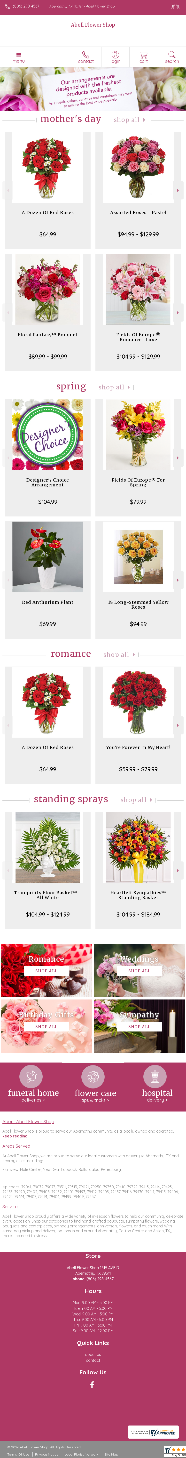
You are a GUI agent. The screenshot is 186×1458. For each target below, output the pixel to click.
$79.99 (138, 501)
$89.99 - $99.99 (48, 356)
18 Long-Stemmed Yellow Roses (138, 604)
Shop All (127, 120)
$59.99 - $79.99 (138, 769)
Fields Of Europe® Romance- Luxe (138, 337)
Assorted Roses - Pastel (138, 212)
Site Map (111, 1454)
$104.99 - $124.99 (48, 914)
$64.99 (47, 234)
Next (178, 190)
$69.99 (47, 624)
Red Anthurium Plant (48, 602)
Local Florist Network (81, 1454)
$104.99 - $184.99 (138, 914)
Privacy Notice (46, 1454)
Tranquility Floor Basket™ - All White (47, 895)
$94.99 (138, 624)
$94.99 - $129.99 (138, 234)
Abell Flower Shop (93, 25)
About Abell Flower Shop (28, 1121)
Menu (19, 61)
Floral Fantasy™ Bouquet (48, 335)
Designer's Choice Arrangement (47, 482)
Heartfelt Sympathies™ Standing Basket (138, 895)
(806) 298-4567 (26, 6)
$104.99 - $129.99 (138, 356)
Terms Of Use (18, 1454)
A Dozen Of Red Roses (48, 212)
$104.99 (47, 501)
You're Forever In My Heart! (138, 747)
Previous (7, 190)
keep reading (15, 1136)
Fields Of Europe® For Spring (138, 482)
